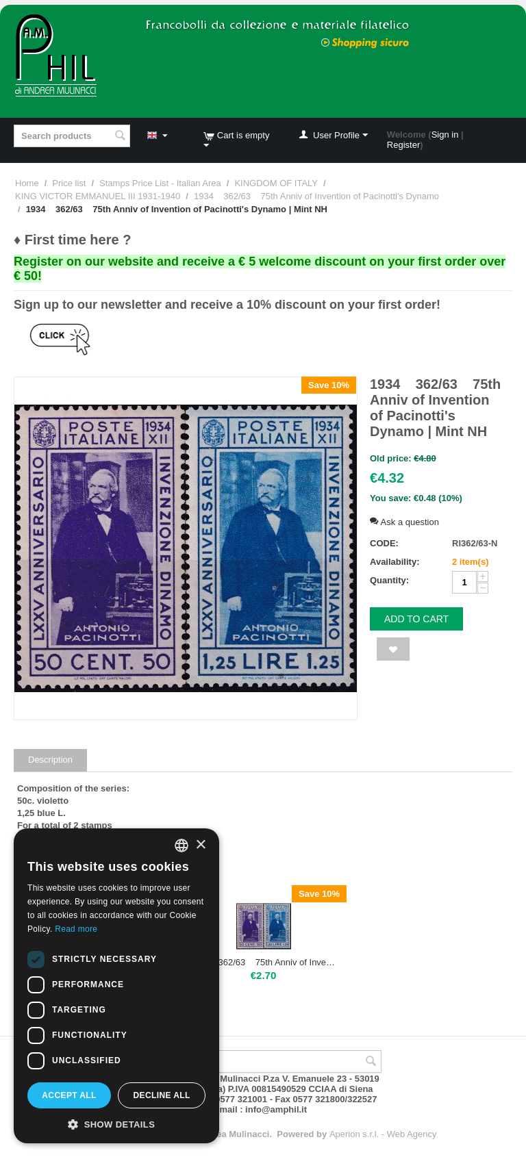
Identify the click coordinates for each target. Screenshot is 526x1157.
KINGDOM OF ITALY (276, 183)
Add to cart (416, 618)
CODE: (384, 543)
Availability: (394, 562)
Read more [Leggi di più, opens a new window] (76, 929)
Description (50, 759)
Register (403, 145)
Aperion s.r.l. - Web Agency (383, 1134)
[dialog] (116, 985)
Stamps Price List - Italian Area (160, 183)
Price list (69, 183)
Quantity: (389, 580)
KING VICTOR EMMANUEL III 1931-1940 (97, 196)
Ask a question (404, 522)
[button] (116, 1123)
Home (27, 183)
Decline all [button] (161, 1095)
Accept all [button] (69, 1095)
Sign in (445, 134)
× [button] (200, 845)
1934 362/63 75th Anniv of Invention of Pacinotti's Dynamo (316, 196)
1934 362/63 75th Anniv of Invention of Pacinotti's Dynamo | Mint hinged (263, 962)
